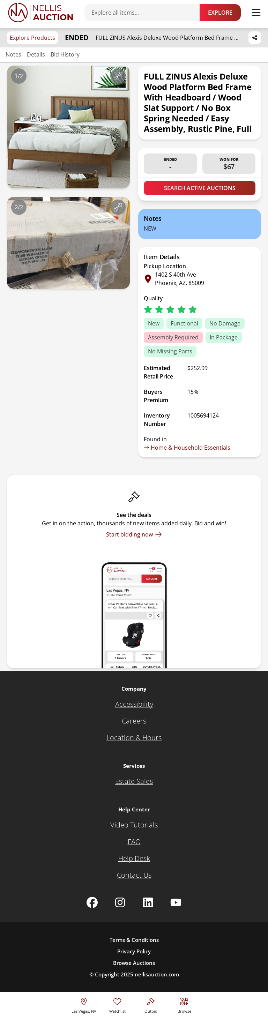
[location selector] (84, 1004)
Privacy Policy (134, 951)
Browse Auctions (134, 962)
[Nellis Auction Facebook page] (92, 902)
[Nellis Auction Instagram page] (120, 902)
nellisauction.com (157, 974)
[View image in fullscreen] (118, 76)
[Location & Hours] (134, 738)
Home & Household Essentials (187, 447)
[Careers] (134, 721)
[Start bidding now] (134, 534)
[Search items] (145, 12)
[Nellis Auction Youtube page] (175, 902)
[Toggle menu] (256, 12)
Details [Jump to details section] (36, 54)
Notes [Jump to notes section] (13, 54)
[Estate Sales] (134, 781)
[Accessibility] (134, 704)
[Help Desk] (134, 858)
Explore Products (32, 38)
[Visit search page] (184, 1004)
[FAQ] (134, 842)
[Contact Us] (134, 875)
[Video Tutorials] (134, 825)
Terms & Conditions (134, 939)
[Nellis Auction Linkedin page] (148, 902)
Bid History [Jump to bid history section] (65, 54)
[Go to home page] (40, 12)
